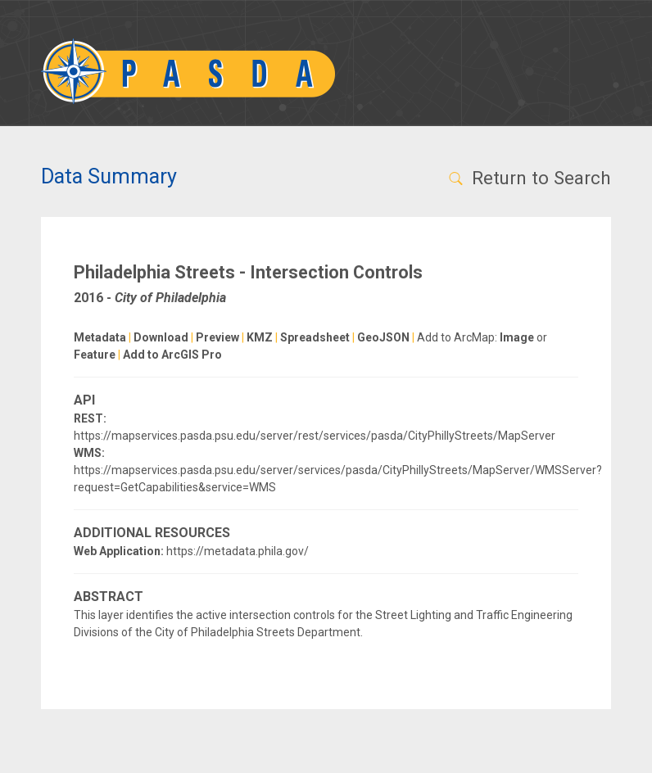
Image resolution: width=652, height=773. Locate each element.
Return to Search (528, 177)
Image (517, 337)
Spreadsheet (315, 337)
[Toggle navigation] (589, 71)
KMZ (260, 337)
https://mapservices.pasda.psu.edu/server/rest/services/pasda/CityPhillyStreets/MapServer (314, 435)
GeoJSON (383, 337)
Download (161, 337)
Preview (217, 337)
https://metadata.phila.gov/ (237, 551)
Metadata (100, 337)
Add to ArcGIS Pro (172, 354)
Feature (94, 354)
